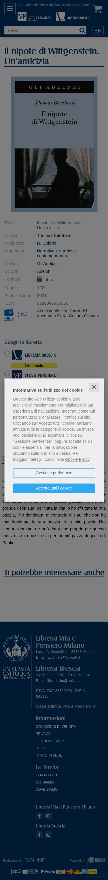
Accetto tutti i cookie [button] (54, 488)
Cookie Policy (77, 459)
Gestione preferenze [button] (54, 473)
